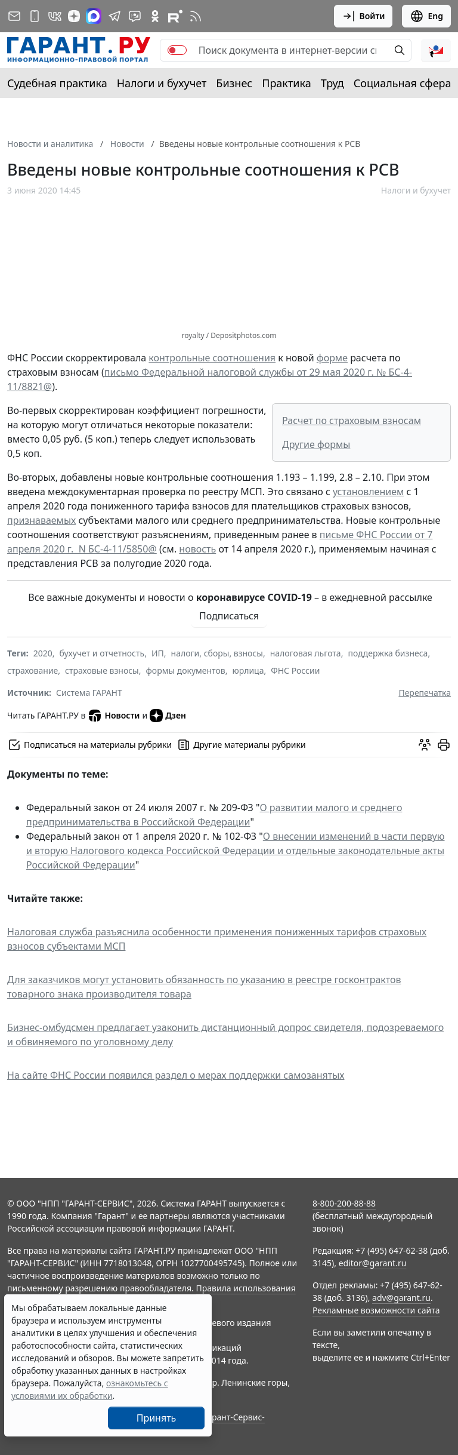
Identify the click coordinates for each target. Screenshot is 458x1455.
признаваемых (41, 520)
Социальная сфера (402, 83)
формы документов (185, 670)
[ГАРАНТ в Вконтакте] (55, 16)
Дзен (168, 715)
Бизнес (234, 83)
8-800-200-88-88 (344, 1203)
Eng (426, 16)
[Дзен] (74, 16)
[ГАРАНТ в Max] (93, 16)
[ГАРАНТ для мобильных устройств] (34, 16)
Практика (286, 83)
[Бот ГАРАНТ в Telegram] (135, 16)
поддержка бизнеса (388, 653)
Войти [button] (363, 16)
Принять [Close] (157, 1418)
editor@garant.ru (373, 1263)
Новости (114, 715)
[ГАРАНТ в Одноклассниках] (155, 16)
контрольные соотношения (212, 357)
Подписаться (229, 615)
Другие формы (316, 444)
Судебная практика (57, 83)
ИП (157, 653)
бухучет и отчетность (102, 653)
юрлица (248, 670)
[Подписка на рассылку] (14, 16)
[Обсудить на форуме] (424, 745)
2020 (42, 653)
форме (332, 357)
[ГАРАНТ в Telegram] (114, 16)
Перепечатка (424, 692)
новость (197, 548)
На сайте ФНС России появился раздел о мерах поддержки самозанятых (175, 1075)
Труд (332, 83)
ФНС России (295, 670)
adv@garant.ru (401, 1297)
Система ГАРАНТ (89, 692)
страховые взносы (102, 670)
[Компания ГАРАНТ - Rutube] (175, 16)
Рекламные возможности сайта (376, 1310)
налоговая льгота (305, 653)
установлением (368, 491)
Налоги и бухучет (162, 83)
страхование (32, 670)
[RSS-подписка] (195, 16)
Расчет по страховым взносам (351, 420)
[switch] (177, 50)
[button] (436, 50)
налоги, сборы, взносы (217, 653)
